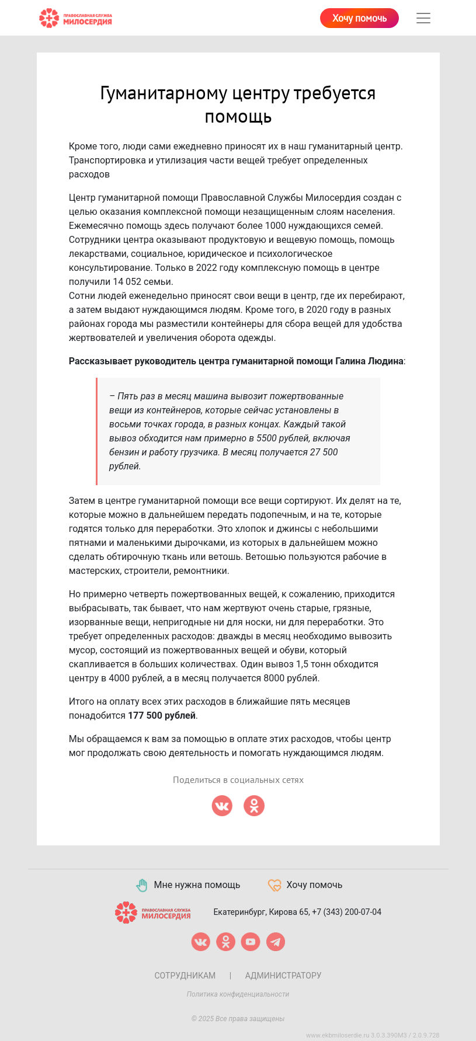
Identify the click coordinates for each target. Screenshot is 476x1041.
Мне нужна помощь (187, 885)
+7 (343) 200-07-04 (346, 912)
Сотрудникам (185, 975)
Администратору (283, 975)
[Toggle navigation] (423, 18)
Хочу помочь (359, 19)
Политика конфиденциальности (238, 994)
